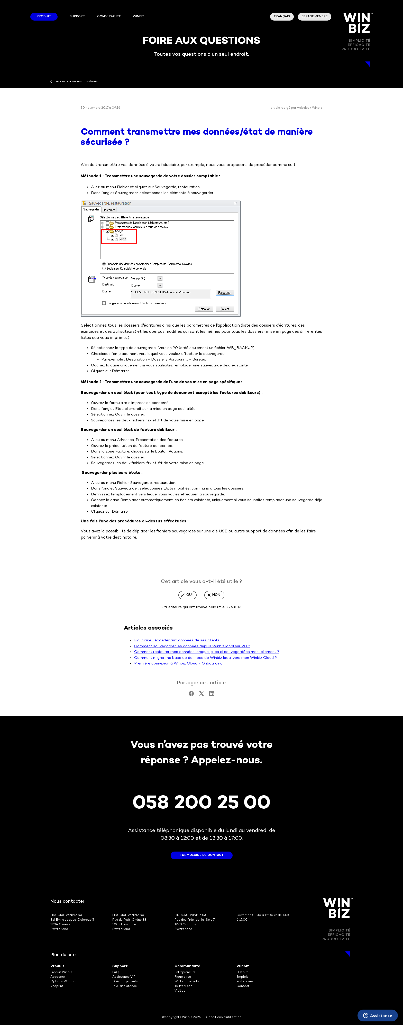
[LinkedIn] (211, 695)
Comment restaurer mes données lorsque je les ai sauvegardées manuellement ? (206, 652)
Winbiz (242, 966)
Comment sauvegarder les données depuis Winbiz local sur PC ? (192, 646)
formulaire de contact (202, 855)
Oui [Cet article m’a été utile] (189, 595)
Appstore (57, 977)
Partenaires (245, 981)
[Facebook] (191, 695)
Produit (44, 16)
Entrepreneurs (185, 972)
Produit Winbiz (61, 972)
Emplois (242, 977)
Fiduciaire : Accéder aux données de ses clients (176, 640)
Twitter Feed (184, 986)
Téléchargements (125, 981)
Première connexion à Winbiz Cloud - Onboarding (178, 663)
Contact (242, 986)
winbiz (138, 16)
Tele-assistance (124, 986)
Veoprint (56, 986)
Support (77, 16)
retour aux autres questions (77, 81)
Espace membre (314, 16)
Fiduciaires (183, 977)
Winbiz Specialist (188, 981)
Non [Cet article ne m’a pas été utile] (216, 595)
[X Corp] (201, 695)
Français (282, 16)
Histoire (242, 972)
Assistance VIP (123, 977)
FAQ (115, 972)
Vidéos (180, 991)
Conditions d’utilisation (223, 1017)
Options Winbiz (62, 981)
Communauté (109, 16)
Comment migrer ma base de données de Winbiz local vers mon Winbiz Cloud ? (205, 658)
